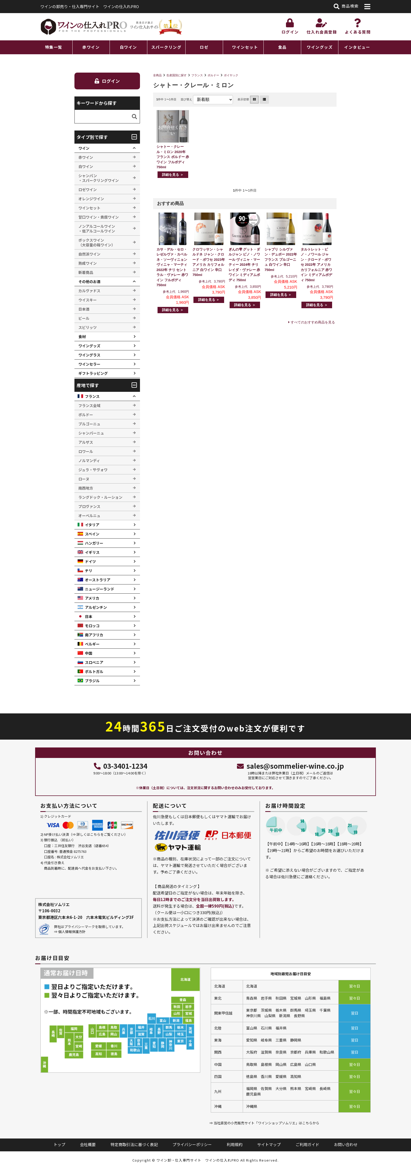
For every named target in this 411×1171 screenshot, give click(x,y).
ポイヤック (231, 75)
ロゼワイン (87, 189)
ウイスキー (87, 299)
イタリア (92, 524)
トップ (59, 1144)
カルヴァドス (89, 290)
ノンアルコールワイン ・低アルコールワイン (96, 229)
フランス (197, 75)
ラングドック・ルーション (100, 497)
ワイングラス (89, 354)
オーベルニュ (89, 515)
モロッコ (92, 625)
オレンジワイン (91, 198)
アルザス (85, 442)
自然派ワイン (89, 254)
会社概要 (88, 1144)
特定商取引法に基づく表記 (134, 1144)
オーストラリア (97, 579)
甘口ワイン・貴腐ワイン (98, 217)
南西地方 (85, 488)
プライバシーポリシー (192, 1144)
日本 (88, 616)
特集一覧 (53, 47)
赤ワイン (91, 47)
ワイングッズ (320, 47)
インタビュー (357, 47)
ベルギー (92, 644)
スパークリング (166, 47)
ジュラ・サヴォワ (92, 469)
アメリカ (92, 598)
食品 (282, 47)
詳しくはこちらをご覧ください (100, 834)
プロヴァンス (89, 506)
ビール (83, 318)
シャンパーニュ (91, 433)
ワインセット (245, 47)
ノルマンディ (89, 460)
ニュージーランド (99, 589)
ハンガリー (94, 543)
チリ (88, 570)
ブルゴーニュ (89, 423)
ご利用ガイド (307, 1144)
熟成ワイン (87, 263)
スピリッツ (87, 327)
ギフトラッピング (93, 373)
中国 (88, 653)
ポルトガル (94, 671)
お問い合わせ (346, 1144)
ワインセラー (89, 364)
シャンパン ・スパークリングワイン (98, 178)
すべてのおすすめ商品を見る (313, 322)
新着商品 (85, 272)
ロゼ (204, 47)
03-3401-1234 (120, 766)
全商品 (157, 75)
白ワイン (128, 47)
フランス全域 (89, 405)
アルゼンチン (96, 607)
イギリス (92, 552)
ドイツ (90, 561)
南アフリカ (94, 634)
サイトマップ (269, 1144)
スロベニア (94, 662)
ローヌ (83, 478)
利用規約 (234, 1144)
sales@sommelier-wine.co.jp (290, 766)
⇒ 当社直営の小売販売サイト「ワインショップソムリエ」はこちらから (264, 1122)
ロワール (85, 451)
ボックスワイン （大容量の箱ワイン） (96, 242)
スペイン (92, 533)
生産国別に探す (176, 75)
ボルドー (213, 75)
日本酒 (83, 309)
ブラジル (92, 680)
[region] (205, 47)
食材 (82, 336)
